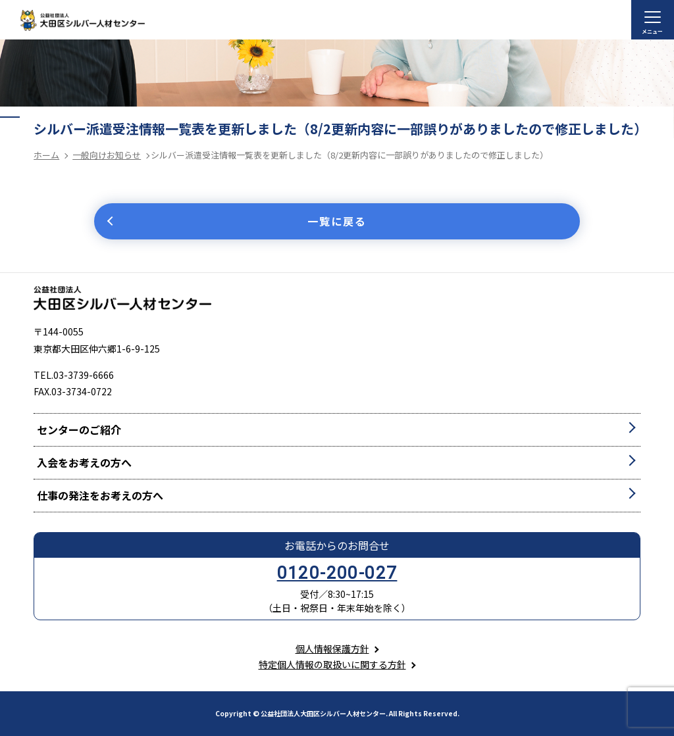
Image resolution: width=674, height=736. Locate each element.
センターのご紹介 (79, 429)
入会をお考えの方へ (84, 462)
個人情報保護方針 (332, 648)
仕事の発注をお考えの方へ (100, 495)
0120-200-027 (337, 573)
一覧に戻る (337, 221)
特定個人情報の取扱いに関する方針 (332, 664)
